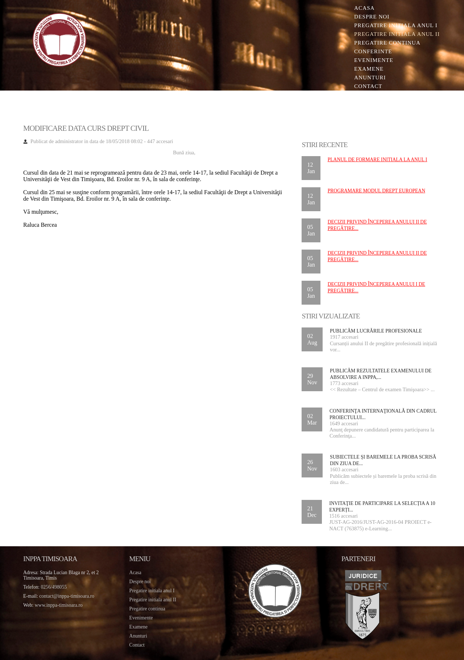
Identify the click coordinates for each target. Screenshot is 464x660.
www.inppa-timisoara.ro (59, 605)
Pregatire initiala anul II (152, 599)
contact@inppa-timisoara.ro (66, 596)
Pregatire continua (387, 42)
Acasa (364, 8)
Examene (369, 69)
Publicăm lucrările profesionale (376, 331)
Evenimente (373, 60)
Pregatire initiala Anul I (396, 25)
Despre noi (371, 16)
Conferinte (373, 51)
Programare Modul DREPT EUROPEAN (376, 190)
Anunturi (370, 77)
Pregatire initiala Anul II (397, 34)
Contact (368, 86)
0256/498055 (54, 587)
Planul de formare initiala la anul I (377, 159)
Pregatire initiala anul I (152, 590)
